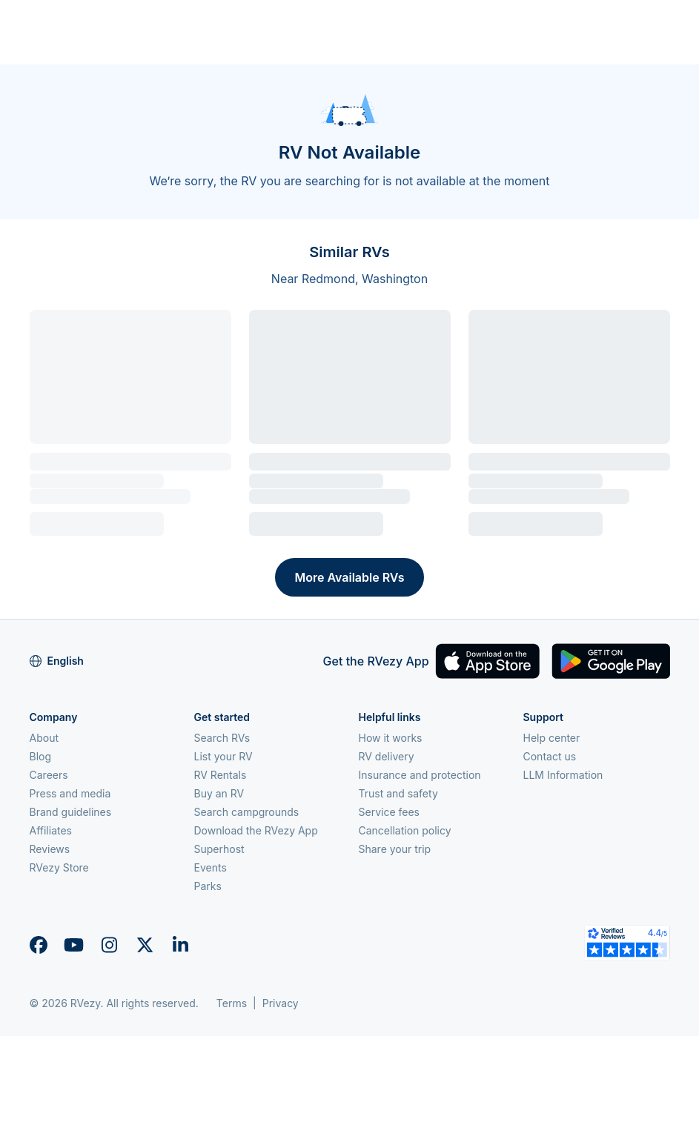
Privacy (280, 1003)
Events (210, 867)
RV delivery (386, 756)
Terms (231, 1003)
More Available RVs (349, 577)
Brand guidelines (71, 812)
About (44, 737)
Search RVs (222, 737)
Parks (208, 886)
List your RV (223, 756)
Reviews (50, 849)
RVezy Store (59, 867)
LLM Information (563, 775)
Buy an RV (219, 793)
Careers (49, 775)
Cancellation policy (405, 830)
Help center (551, 737)
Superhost (219, 849)
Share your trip (395, 849)
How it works (391, 737)
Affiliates (51, 830)
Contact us (550, 756)
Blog (41, 756)
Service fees (389, 812)
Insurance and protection (420, 775)
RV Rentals (220, 775)
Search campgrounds (246, 812)
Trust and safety (398, 793)
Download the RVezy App (256, 830)
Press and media (70, 793)
